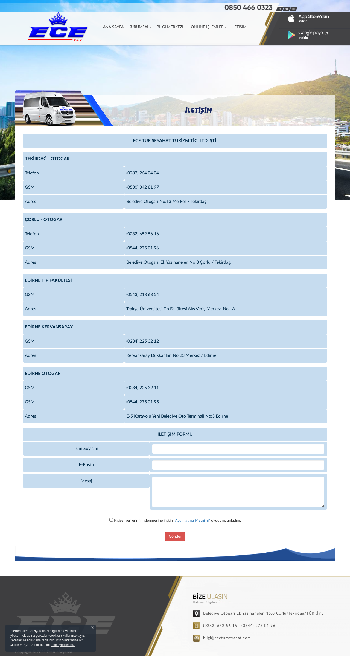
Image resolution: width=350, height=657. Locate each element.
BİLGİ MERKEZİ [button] (171, 27)
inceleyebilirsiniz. (63, 645)
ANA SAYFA (114, 26)
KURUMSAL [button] (140, 27)
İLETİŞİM (239, 27)
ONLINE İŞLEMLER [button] (208, 27)
